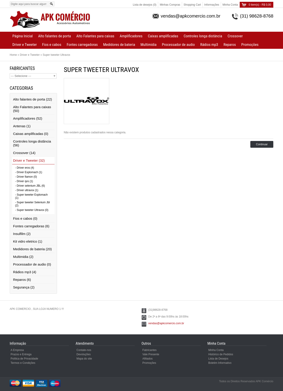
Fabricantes (149, 350)
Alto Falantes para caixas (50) (32, 109)
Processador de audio (178, 44)
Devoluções (84, 354)
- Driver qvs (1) (24, 181)
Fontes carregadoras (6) (31, 226)
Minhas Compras (170, 4)
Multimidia (149, 44)
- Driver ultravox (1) (26, 190)
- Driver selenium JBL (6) (30, 185)
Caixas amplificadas (163, 36)
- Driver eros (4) (24, 167)
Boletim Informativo (220, 362)
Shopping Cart (192, 4)
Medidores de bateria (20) (32, 249)
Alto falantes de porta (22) (32, 99)
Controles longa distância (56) (32, 143)
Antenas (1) (22, 126)
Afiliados (147, 358)
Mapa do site (84, 358)
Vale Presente (150, 354)
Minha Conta (230, 4)
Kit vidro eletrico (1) (27, 241)
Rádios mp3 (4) (24, 272)
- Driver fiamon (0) (26, 176)
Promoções (249, 44)
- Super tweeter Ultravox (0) (31, 210)
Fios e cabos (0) (25, 218)
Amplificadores (131, 36)
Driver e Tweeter (24, 44)
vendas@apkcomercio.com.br (166, 323)
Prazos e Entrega (21, 354)
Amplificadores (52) (27, 118)
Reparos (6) (22, 280)
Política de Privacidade (24, 358)
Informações (211, 4)
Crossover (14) (24, 153)
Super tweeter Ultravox (56, 54)
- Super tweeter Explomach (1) (31, 196)
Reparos (230, 44)
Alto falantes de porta (54, 36)
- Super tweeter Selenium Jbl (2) (32, 204)
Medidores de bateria (119, 44)
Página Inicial (22, 36)
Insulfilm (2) (22, 234)
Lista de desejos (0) (144, 4)
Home (13, 54)
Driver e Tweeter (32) (29, 160)
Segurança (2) (23, 287)
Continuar (262, 144)
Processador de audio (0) (32, 264)
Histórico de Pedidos (220, 354)
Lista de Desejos (218, 358)
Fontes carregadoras (82, 44)
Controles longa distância (203, 36)
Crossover (235, 36)
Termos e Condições (23, 362)
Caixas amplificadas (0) (30, 134)
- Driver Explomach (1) (28, 172)
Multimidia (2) (23, 257)
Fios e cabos (51, 44)
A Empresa (17, 350)
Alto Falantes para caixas (95, 36)
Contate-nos (84, 350)
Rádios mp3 (209, 44)
